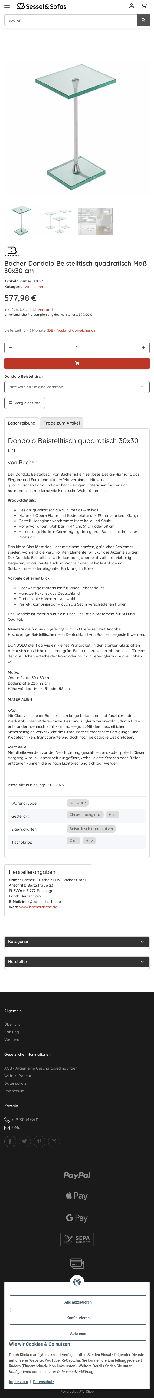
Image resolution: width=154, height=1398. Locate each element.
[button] (131, 6)
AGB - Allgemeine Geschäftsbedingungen (40, 1068)
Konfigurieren (78, 1318)
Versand (45, 309)
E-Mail (16, 1127)
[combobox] (77, 387)
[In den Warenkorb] (8, 53)
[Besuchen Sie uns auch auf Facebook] (10, 1141)
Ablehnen (78, 1333)
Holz (112, 814)
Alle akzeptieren (78, 1302)
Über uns (12, 1024)
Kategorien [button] (19, 941)
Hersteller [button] (17, 961)
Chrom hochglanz (85, 814)
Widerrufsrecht (17, 1075)
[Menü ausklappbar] (7, 3)
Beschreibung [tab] (21, 423)
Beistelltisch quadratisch (91, 828)
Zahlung (11, 1031)
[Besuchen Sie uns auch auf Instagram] (54, 1141)
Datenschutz (43, 1382)
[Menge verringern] (11, 347)
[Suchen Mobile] (70, 20)
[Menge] (77, 347)
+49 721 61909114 (26, 1119)
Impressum (18, 1382)
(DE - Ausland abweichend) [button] (71, 330)
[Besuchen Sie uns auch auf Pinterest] (39, 1141)
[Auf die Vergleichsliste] (24, 403)
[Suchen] (143, 20)
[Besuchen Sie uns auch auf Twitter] (25, 1141)
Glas (73, 840)
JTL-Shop (86, 1391)
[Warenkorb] (144, 6)
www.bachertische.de (38, 906)
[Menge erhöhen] (143, 347)
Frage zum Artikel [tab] (62, 423)
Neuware (78, 802)
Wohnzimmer (36, 286)
